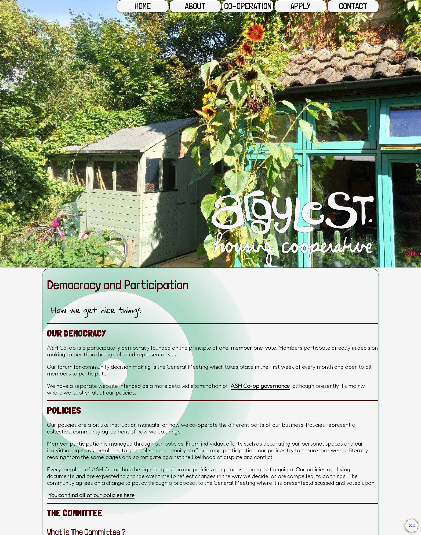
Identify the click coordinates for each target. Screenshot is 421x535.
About (195, 6)
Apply (300, 6)
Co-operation (247, 6)
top (411, 525)
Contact (353, 6)
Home (143, 6)
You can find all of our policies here (91, 495)
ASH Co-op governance (260, 385)
